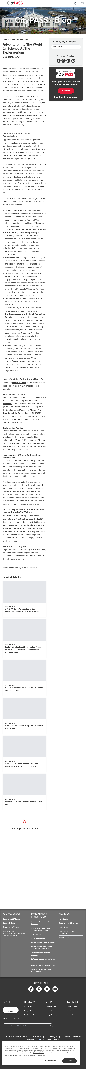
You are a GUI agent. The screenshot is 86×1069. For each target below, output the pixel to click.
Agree (70, 1061)
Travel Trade (72, 1007)
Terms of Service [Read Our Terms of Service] (38, 1053)
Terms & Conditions (73, 1037)
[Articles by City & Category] (66, 46)
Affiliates (70, 1011)
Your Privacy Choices (49, 1039)
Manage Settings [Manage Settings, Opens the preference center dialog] (50, 1060)
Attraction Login (73, 1015)
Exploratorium (32, 81)
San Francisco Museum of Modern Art (23, 410)
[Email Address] (28, 1025)
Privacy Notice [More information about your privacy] (12, 1055)
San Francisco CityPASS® (31, 519)
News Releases (52, 1011)
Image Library (51, 1015)
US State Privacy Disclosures (16, 1037)
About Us (28, 1007)
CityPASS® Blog (9, 39)
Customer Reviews (31, 1015)
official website (19, 155)
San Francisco (22, 39)
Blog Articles (29, 1011)
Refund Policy (38, 1037)
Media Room (51, 1007)
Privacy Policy (54, 1037)
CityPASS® (36, 413)
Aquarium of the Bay (12, 413)
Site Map (30, 1039)
